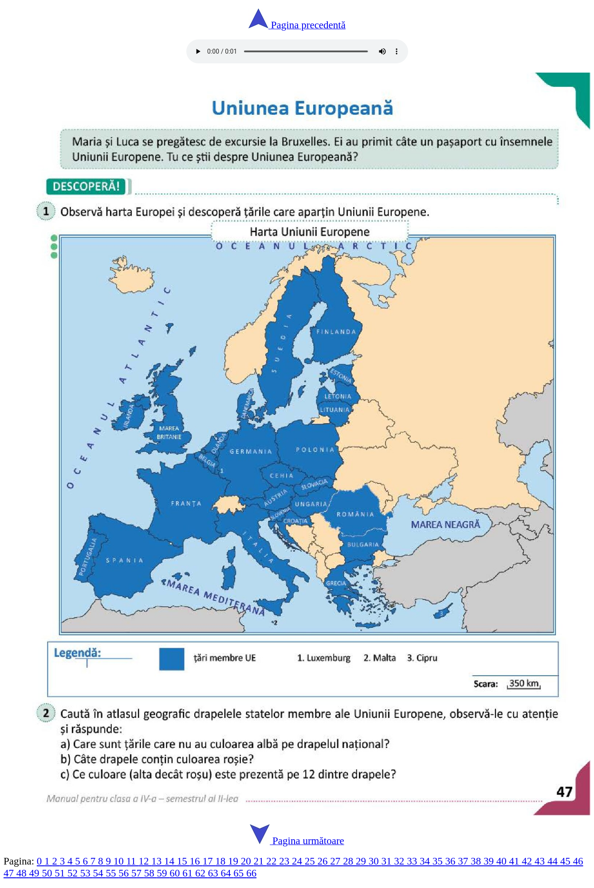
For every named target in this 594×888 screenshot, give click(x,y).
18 (221, 861)
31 (388, 861)
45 (566, 861)
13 (157, 861)
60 (175, 873)
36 (451, 861)
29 (362, 861)
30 (375, 861)
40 (502, 861)
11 (132, 861)
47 (10, 873)
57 (137, 873)
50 (48, 873)
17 (208, 861)
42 (528, 861)
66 (251, 873)
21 (260, 861)
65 (239, 873)
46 (578, 861)
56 (124, 873)
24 (298, 861)
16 (196, 861)
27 (336, 861)
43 (541, 861)
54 (99, 873)
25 (311, 861)
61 (188, 873)
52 (73, 873)
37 (464, 861)
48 (22, 873)
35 (439, 861)
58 (150, 873)
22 (272, 861)
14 (170, 861)
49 (35, 873)
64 (227, 873)
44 (553, 861)
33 (413, 861)
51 (61, 873)
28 (349, 861)
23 (285, 861)
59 (163, 873)
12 (144, 861)
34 (426, 861)
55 (112, 873)
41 (515, 861)
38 (477, 861)
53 (86, 873)
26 (324, 861)
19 (234, 861)
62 (201, 873)
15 (183, 861)
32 (400, 861)
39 (490, 861)
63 (214, 873)
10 (120, 861)
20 (247, 861)
